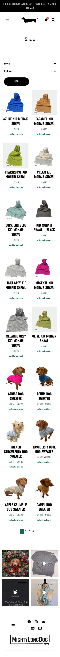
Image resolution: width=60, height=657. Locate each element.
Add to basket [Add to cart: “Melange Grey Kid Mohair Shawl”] (16, 355)
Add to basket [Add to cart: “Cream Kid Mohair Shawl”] (44, 187)
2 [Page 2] (26, 531)
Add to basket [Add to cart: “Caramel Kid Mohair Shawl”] (44, 134)
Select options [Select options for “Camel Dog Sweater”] (44, 519)
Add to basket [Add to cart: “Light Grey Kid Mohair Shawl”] (16, 298)
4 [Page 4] (33, 531)
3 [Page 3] (29, 531)
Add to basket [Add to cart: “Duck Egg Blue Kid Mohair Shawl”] (16, 244)
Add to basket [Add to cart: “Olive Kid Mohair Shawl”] (44, 351)
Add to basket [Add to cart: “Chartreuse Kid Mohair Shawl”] (16, 187)
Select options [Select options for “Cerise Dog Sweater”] (16, 409)
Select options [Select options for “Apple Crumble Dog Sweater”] (16, 519)
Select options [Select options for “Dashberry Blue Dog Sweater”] (44, 462)
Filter (16, 81)
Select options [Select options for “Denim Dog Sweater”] (44, 409)
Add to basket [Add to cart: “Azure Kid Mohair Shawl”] (16, 134)
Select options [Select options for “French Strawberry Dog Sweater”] (16, 466)
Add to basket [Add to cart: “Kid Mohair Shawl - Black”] (44, 240)
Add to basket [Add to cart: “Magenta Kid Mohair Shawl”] (44, 298)
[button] (7, 20)
